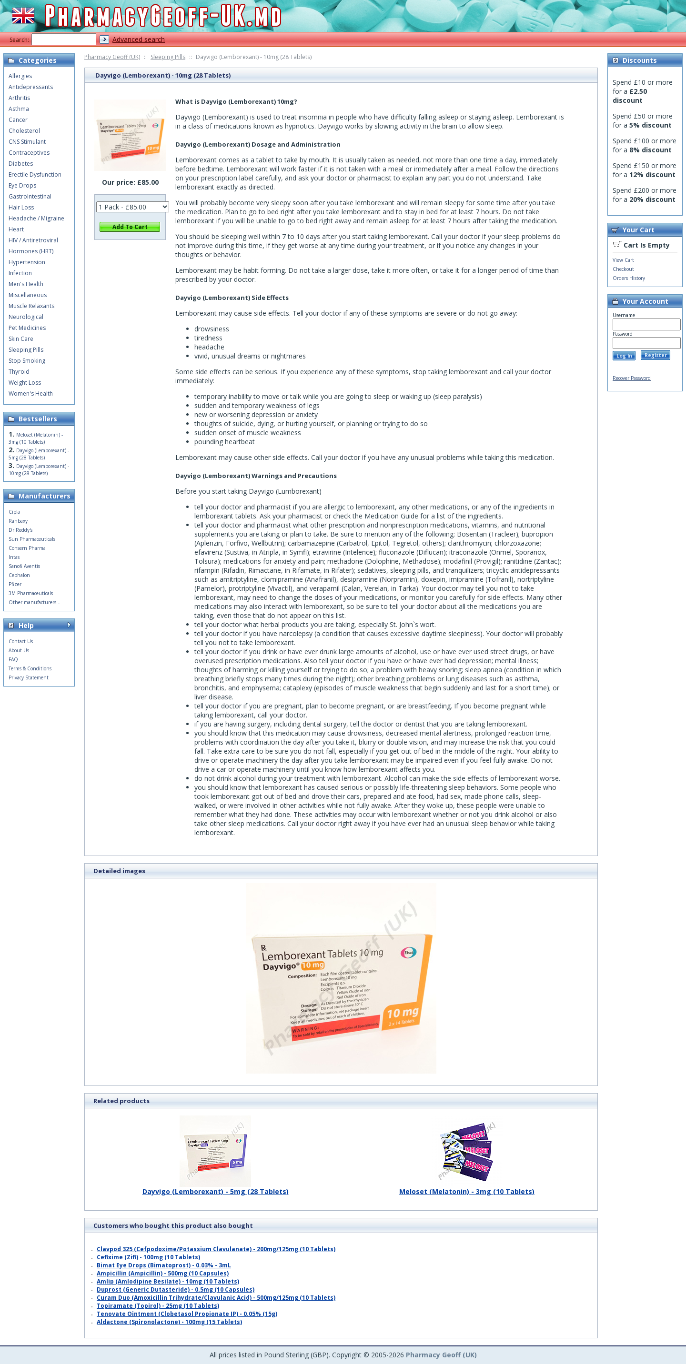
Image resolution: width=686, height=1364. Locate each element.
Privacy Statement (29, 677)
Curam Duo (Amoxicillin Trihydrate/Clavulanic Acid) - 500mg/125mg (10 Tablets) (216, 1298)
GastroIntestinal (30, 196)
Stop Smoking (27, 361)
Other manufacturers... (35, 602)
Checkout (623, 269)
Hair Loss (21, 207)
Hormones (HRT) (31, 251)
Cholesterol (24, 131)
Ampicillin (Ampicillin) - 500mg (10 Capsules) (163, 1273)
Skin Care (21, 339)
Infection (20, 273)
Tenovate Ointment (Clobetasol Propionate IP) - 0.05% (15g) (187, 1314)
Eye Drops (22, 185)
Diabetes (21, 163)
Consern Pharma (27, 548)
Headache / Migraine (36, 218)
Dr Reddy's (20, 530)
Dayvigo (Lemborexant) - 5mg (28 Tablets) (215, 1188)
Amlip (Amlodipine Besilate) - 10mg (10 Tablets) (168, 1281)
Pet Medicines (27, 328)
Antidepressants (31, 87)
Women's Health (31, 393)
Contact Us (21, 641)
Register (656, 355)
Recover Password (632, 378)
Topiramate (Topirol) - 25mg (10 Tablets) (158, 1306)
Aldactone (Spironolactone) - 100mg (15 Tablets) (169, 1322)
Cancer (18, 120)
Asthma (19, 109)
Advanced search (138, 39)
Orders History (629, 278)
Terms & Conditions (30, 668)
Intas (14, 557)
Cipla (14, 511)
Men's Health (26, 284)
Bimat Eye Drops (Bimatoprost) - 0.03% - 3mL (164, 1265)
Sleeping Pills (168, 57)
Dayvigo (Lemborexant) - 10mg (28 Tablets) (39, 470)
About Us (19, 650)
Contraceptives (29, 153)
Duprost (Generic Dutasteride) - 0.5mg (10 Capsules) (175, 1289)
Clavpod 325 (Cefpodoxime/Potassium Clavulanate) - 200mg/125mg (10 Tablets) (216, 1249)
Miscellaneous (28, 295)
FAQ (13, 659)
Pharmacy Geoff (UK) (112, 57)
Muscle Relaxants (31, 306)
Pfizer (15, 584)
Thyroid (19, 372)
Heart (16, 229)
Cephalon (19, 575)
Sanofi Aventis (24, 566)
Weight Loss (25, 382)
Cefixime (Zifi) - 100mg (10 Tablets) (148, 1257)
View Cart (623, 260)
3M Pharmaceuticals (31, 593)
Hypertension (27, 262)
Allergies (20, 76)
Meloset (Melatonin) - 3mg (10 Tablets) (467, 1188)
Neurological (26, 317)
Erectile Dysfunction (35, 174)
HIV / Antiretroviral (33, 240)
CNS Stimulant (27, 142)
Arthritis (19, 98)
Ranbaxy (18, 521)
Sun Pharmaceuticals (32, 539)
